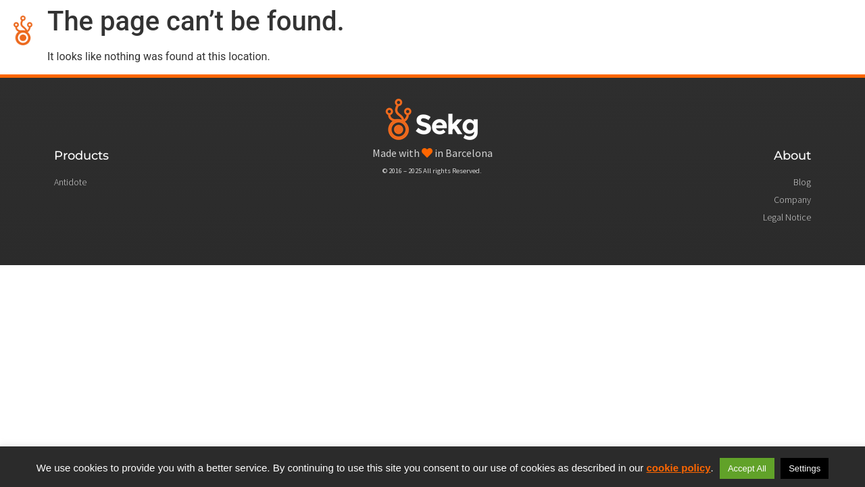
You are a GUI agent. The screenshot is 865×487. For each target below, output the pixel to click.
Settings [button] (804, 468)
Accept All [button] (747, 468)
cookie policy (679, 467)
